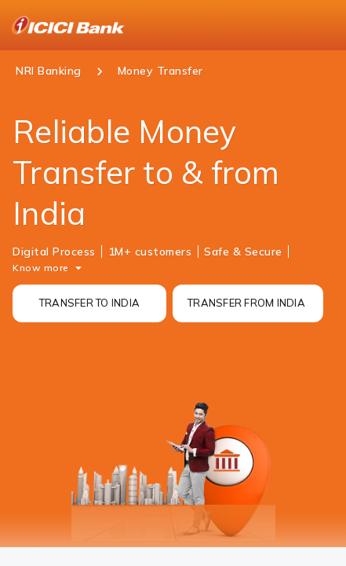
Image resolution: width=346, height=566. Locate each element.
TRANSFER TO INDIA (89, 302)
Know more (41, 268)
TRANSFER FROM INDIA (246, 302)
